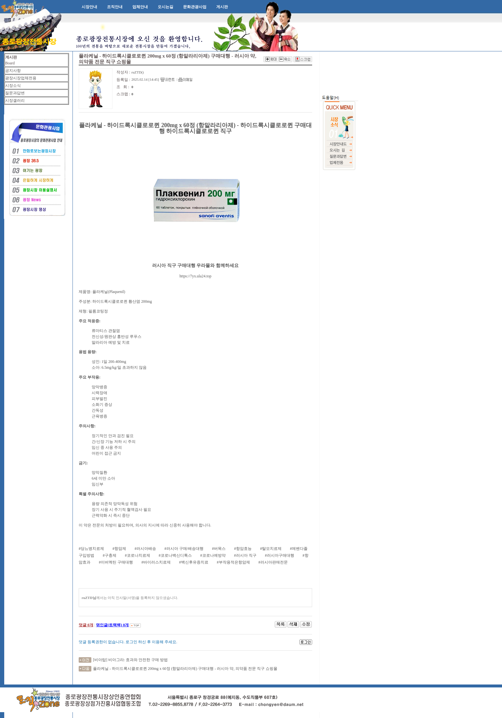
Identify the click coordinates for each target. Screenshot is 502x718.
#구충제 (109, 555)
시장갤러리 (15, 100)
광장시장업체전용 (20, 78)
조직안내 (115, 7)
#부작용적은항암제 (233, 562)
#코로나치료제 (137, 555)
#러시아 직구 (245, 555)
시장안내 (89, 7)
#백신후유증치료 (193, 562)
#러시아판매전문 (273, 562)
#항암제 (119, 548)
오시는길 (165, 7)
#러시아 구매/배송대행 (184, 548)
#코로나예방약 (213, 555)
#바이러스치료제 (156, 562)
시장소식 (13, 85)
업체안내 (140, 7)
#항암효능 (243, 548)
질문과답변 (15, 93)
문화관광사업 (194, 7)
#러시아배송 (145, 548)
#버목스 (219, 548)
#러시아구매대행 (279, 555)
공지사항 (13, 70)
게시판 (222, 7)
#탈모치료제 (271, 548)
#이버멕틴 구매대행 (116, 562)
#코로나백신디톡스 (175, 555)
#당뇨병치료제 (91, 548)
